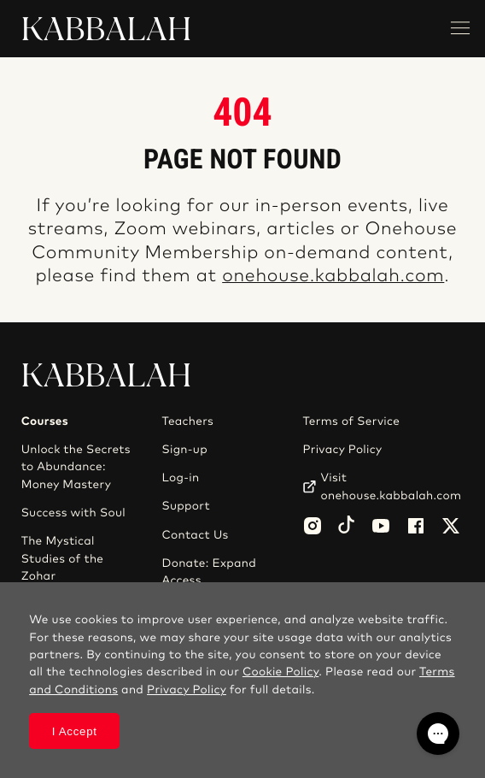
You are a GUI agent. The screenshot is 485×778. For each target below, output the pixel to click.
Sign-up (184, 450)
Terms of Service (351, 421)
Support (186, 506)
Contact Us (195, 535)
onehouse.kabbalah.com (333, 277)
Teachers (188, 421)
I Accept (74, 731)
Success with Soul (73, 513)
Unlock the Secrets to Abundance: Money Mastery (76, 467)
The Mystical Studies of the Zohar (62, 558)
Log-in (181, 478)
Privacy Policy (342, 450)
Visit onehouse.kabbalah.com (390, 486)
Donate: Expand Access (209, 571)
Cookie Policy (280, 672)
